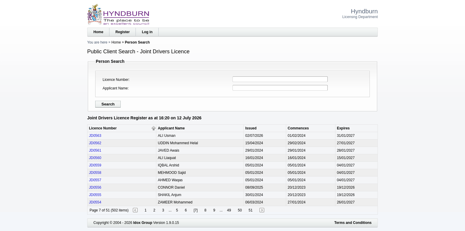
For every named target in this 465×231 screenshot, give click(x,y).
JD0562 (95, 143)
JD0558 (95, 173)
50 (240, 210)
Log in (147, 32)
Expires (343, 128)
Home (98, 32)
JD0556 (95, 187)
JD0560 (95, 158)
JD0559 (95, 165)
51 (250, 210)
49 (229, 210)
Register (122, 32)
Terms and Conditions (353, 223)
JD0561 (95, 150)
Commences (298, 128)
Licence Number (115, 80)
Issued (251, 128)
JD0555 (95, 195)
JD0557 (95, 180)
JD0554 (95, 202)
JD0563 (95, 136)
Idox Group (142, 223)
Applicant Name (115, 88)
